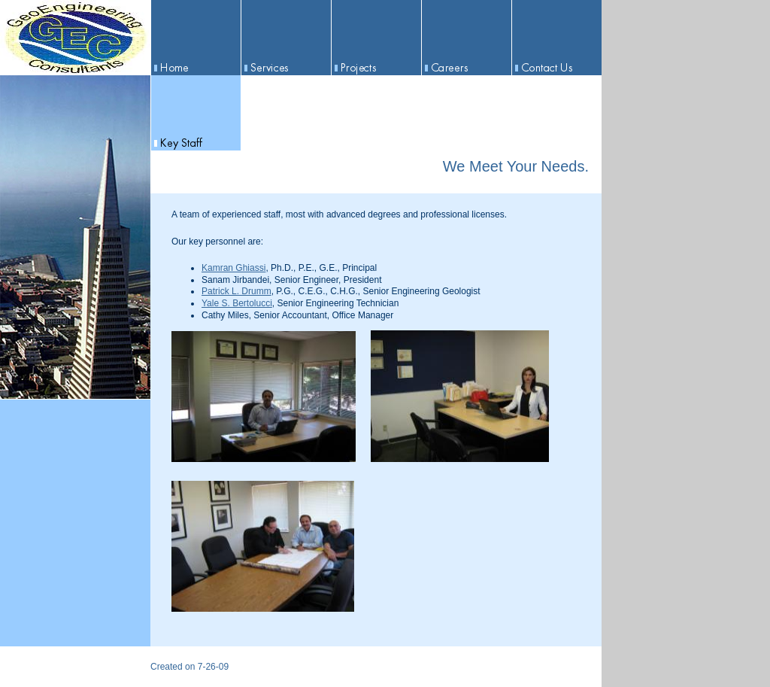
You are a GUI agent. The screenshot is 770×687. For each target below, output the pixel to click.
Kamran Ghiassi (233, 268)
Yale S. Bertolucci (237, 303)
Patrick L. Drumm (236, 291)
